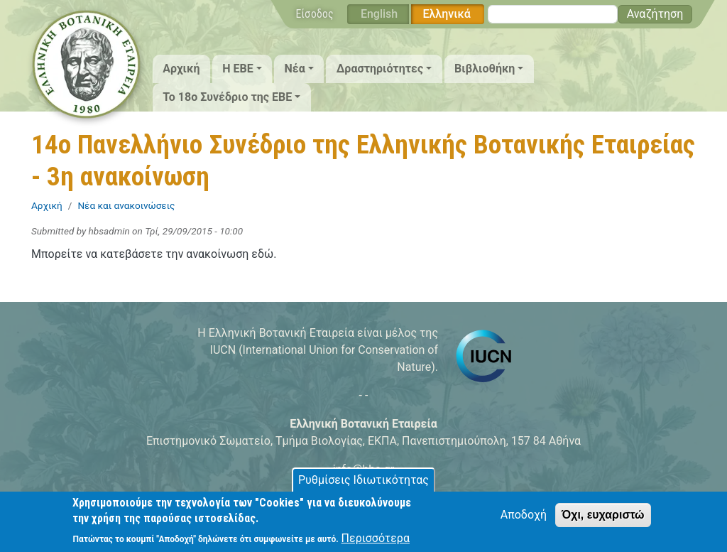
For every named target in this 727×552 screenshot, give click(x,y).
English (379, 14)
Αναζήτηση (655, 14)
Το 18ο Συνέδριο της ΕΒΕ (227, 97)
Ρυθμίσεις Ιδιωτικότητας (363, 485)
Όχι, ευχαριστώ (603, 520)
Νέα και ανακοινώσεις (126, 205)
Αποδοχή (524, 520)
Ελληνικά (446, 14)
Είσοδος (314, 14)
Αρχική (181, 68)
